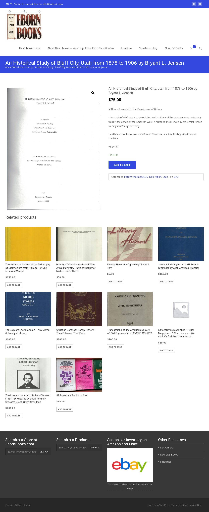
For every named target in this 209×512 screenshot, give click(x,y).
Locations (126, 51)
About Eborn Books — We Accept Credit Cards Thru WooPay (81, 51)
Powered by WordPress (158, 505)
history (29, 67)
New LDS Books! (174, 51)
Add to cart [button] (13, 285)
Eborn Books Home (29, 51)
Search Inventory (148, 51)
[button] (95, 91)
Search (44, 451)
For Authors (166, 447)
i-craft (181, 505)
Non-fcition (18, 67)
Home (8, 67)
